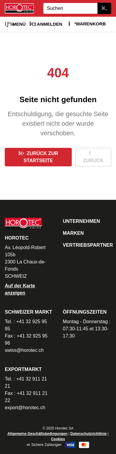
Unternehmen (81, 221)
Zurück (93, 157)
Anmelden (45, 24)
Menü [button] (15, 24)
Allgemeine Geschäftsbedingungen (37, 434)
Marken (73, 233)
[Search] (70, 8)
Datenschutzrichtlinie (88, 434)
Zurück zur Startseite (38, 157)
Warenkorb (87, 23)
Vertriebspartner (88, 245)
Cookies (58, 439)
